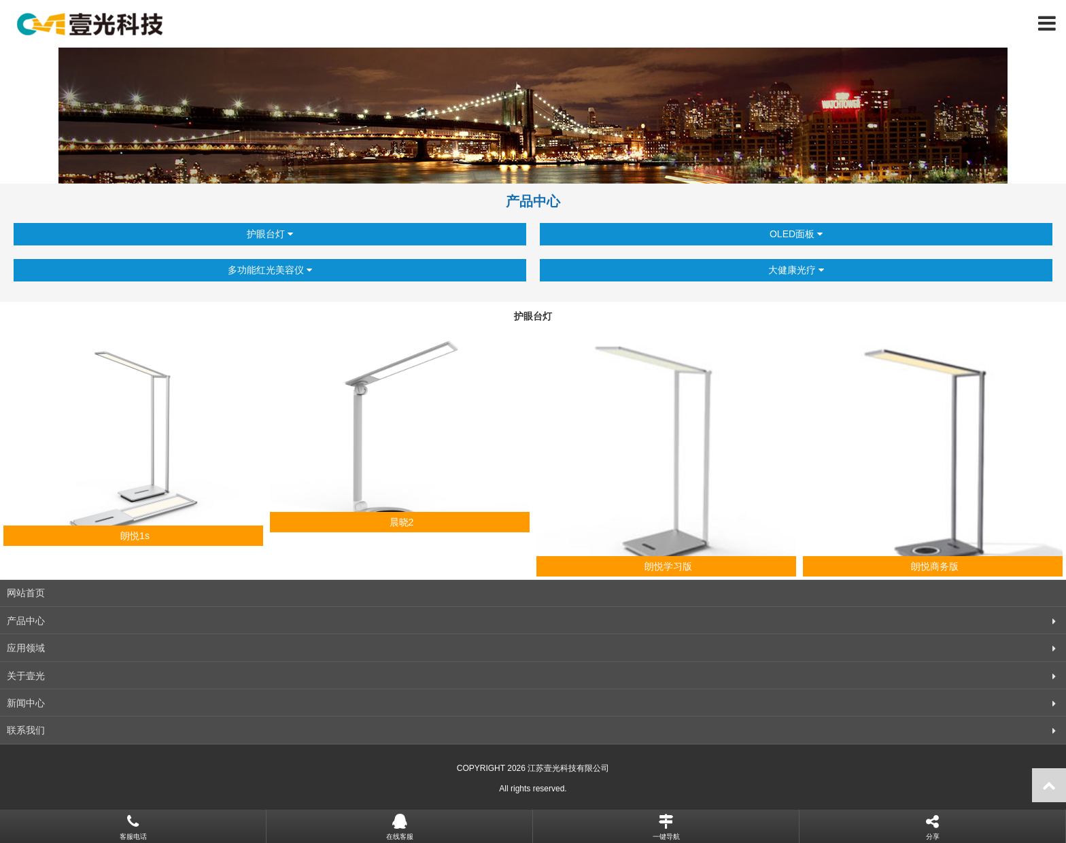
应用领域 (26, 647)
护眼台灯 (270, 234)
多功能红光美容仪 (270, 270)
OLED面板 (796, 234)
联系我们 (26, 730)
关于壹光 (26, 675)
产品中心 (26, 620)
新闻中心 (26, 703)
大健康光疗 (796, 270)
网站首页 (26, 592)
